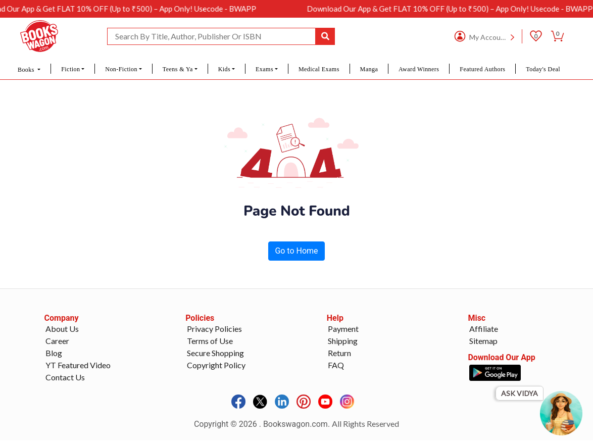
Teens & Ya (178, 69)
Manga (369, 69)
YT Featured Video (78, 365)
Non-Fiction (121, 69)
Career (57, 341)
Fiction (70, 69)
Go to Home (296, 251)
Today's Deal (543, 69)
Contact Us (65, 377)
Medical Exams (319, 69)
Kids (224, 69)
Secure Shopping (215, 353)
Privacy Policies (214, 328)
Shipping (343, 341)
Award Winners (419, 69)
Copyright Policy (216, 365)
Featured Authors (482, 69)
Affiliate (483, 328)
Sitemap (483, 341)
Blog (53, 353)
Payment (343, 328)
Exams (264, 69)
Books (27, 69)
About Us (62, 328)
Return (339, 353)
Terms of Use (210, 341)
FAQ (336, 365)
